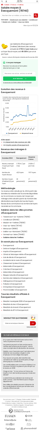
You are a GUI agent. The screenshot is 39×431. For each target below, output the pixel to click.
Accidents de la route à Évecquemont (17, 260)
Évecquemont (8, 245)
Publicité (33, 399)
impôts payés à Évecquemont (17, 145)
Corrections (9, 405)
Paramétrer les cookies (9, 403)
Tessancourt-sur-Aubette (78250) (16, 217)
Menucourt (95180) (10, 228)
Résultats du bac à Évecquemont (16, 304)
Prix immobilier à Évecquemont (15, 290)
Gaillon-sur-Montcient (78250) (15, 231)
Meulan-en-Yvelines (9, 22)
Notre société (26, 399)
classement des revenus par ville (17, 142)
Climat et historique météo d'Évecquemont (19, 254)
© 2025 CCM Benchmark (19, 407)
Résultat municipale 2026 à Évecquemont (19, 301)
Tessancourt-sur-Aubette (18, 19)
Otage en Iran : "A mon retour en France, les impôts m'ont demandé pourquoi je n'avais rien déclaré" (19, 373)
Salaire (7, 4)
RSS (35, 403)
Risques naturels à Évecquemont (15, 275)
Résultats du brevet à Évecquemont (17, 307)
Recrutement (15, 401)
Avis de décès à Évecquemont (14, 257)
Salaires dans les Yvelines (13, 237)
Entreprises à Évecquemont (14, 287)
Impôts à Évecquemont (12, 251)
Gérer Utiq (19, 403)
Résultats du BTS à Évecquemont (15, 310)
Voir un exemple (31, 327)
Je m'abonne (18, 78)
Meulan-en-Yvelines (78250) (14, 222)
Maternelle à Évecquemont (13, 266)
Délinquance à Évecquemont (14, 281)
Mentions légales (19, 405)
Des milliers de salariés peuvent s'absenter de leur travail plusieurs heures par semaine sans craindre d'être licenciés (18, 386)
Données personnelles (27, 401)
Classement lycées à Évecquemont (16, 263)
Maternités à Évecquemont (13, 272)
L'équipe (19, 399)
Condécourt (33, 19)
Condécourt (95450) (11, 219)
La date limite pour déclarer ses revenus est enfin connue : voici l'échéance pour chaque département (18, 379)
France (13, 4)
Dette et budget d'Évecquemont (15, 248)
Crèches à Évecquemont (12, 269)
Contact (8, 401)
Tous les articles (28, 403)
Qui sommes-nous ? (9, 399)
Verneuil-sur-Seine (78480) (14, 234)
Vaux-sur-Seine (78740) (12, 225)
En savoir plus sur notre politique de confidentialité (17, 82)
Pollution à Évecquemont (12, 284)
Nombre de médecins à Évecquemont (18, 278)
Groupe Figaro (29, 405)
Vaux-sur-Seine (23, 22)
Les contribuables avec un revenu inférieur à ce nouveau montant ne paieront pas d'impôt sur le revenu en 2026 (19, 366)
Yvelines (21, 4)
